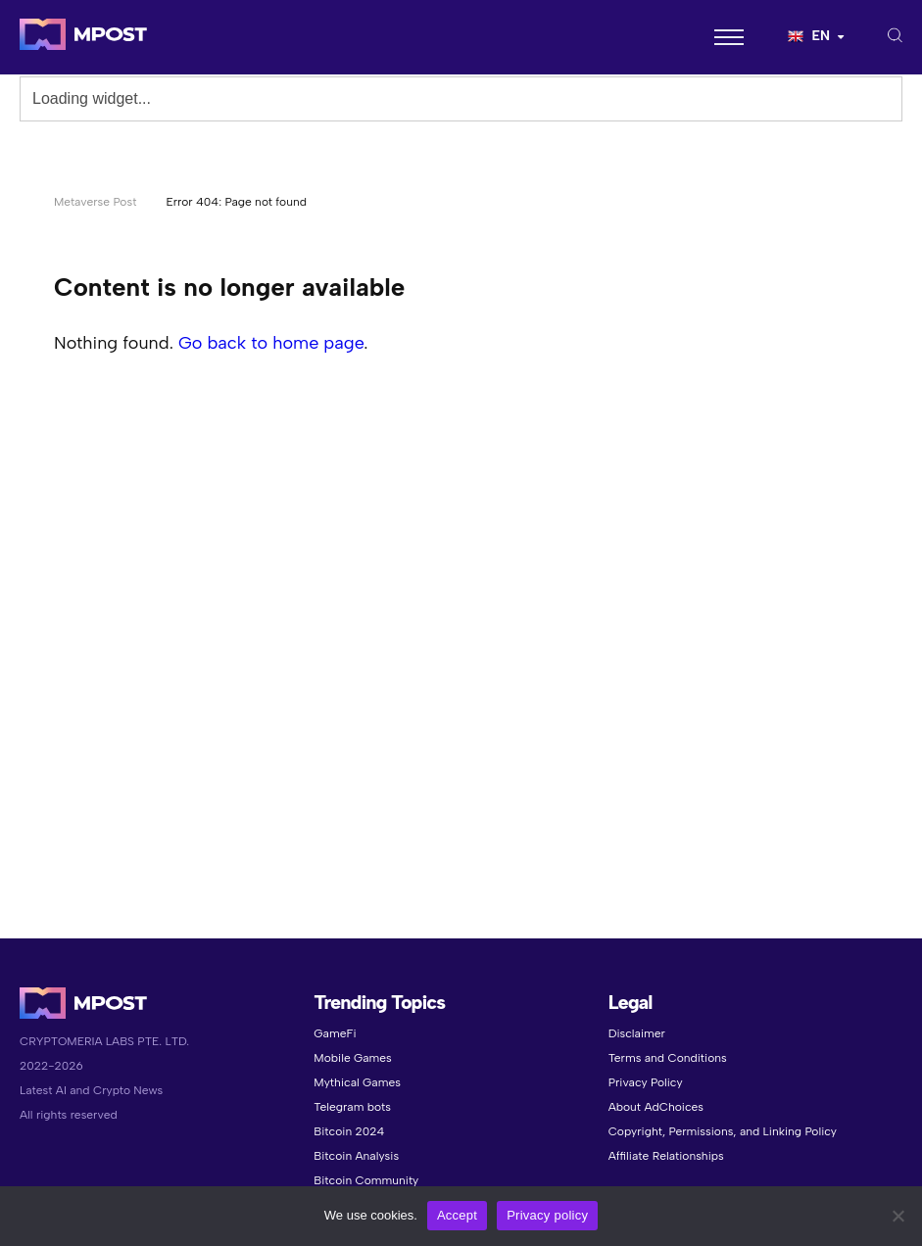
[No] (897, 1215)
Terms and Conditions (667, 1058)
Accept (457, 1215)
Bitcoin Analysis (356, 1156)
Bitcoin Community (366, 1180)
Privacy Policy (645, 1082)
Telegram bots (352, 1107)
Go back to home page (271, 343)
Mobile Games (352, 1058)
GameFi (335, 1033)
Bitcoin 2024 (349, 1131)
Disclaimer (636, 1033)
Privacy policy (547, 1215)
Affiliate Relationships (666, 1156)
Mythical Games (357, 1082)
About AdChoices (656, 1107)
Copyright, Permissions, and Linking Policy (722, 1131)
